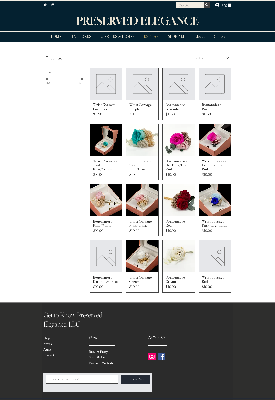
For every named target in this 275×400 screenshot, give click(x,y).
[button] (229, 5)
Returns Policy (98, 351)
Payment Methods (101, 363)
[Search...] (187, 5)
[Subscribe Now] (135, 379)
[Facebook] (45, 5)
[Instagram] (152, 356)
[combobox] (211, 58)
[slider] (47, 78)
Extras (47, 344)
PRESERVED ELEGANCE (137, 20)
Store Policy (97, 357)
